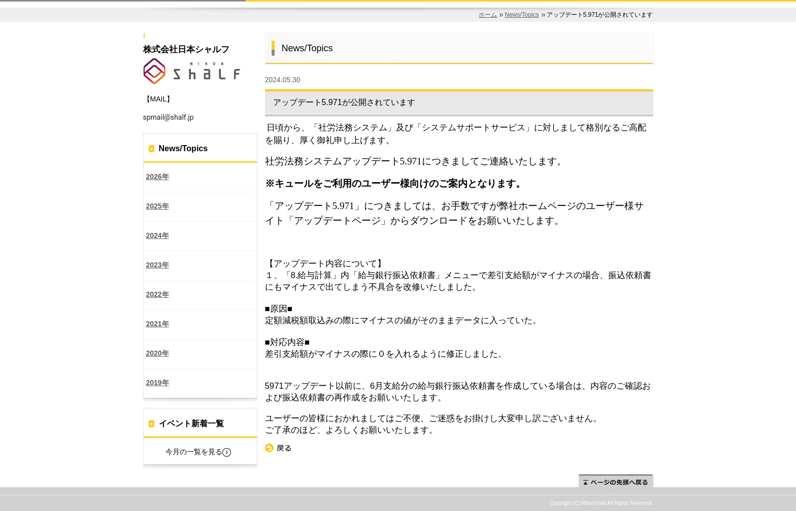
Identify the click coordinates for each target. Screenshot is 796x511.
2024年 (157, 235)
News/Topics (522, 14)
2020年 (157, 353)
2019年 (157, 383)
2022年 (157, 294)
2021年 (157, 324)
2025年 (157, 206)
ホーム (488, 14)
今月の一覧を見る (193, 452)
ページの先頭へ (616, 480)
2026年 (157, 177)
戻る (278, 448)
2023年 (157, 265)
